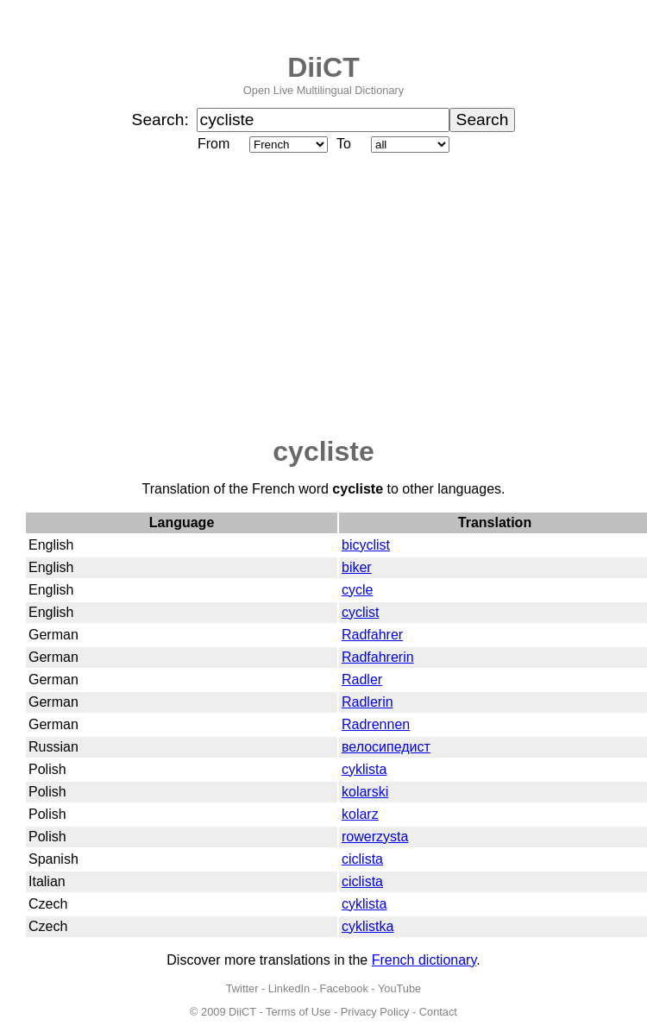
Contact (438, 1011)
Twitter (242, 988)
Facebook (344, 988)
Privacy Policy (375, 1011)
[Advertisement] (323, 296)
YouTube (399, 988)
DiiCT (323, 67)
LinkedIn (289, 988)
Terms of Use (298, 1011)
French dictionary (424, 960)
